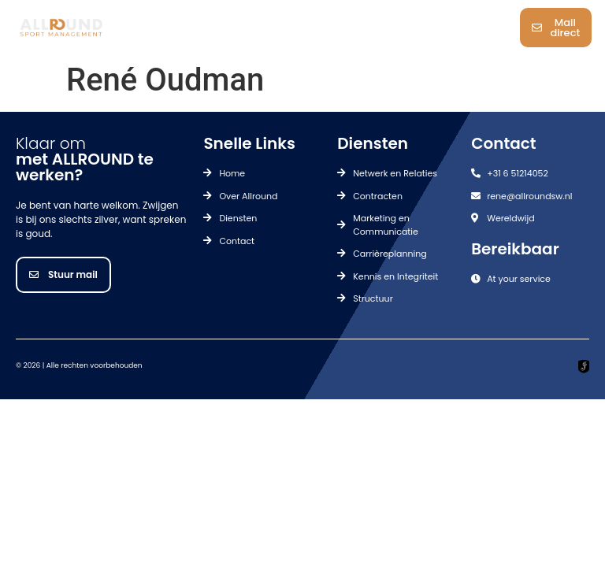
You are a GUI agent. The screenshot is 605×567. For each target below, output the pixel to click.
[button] (312, 28)
